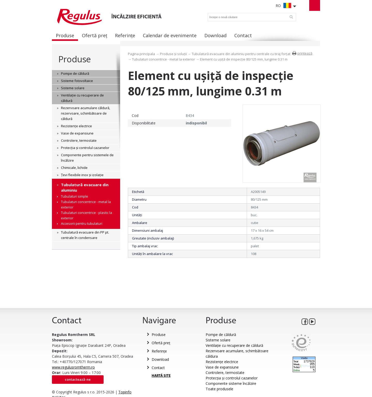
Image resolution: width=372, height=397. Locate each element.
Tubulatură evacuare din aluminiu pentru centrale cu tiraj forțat (241, 53)
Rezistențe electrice (222, 361)
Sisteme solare (218, 340)
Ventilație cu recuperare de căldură (234, 345)
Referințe (159, 351)
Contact (158, 367)
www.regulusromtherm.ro (73, 367)
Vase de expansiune (222, 367)
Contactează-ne (78, 379)
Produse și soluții (173, 53)
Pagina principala (141, 53)
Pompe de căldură (221, 334)
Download (160, 359)
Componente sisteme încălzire (231, 383)
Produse (74, 59)
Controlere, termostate (225, 372)
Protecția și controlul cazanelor (232, 378)
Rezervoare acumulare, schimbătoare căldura (237, 353)
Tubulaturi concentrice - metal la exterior (163, 59)
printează (304, 53)
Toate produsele (219, 388)
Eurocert (301, 342)
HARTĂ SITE (161, 376)
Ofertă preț (161, 342)
